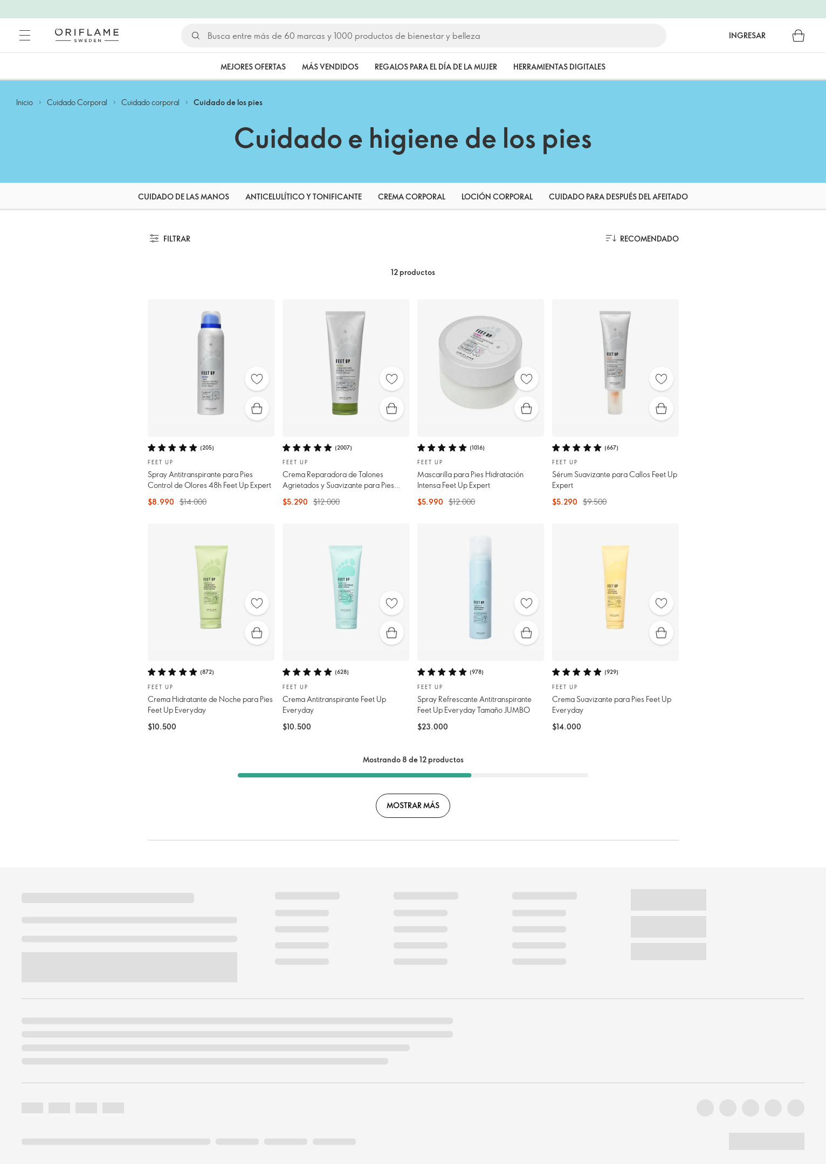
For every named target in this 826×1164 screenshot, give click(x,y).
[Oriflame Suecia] (86, 35)
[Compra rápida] (257, 408)
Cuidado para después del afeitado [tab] (618, 196)
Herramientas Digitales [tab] (559, 66)
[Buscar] (436, 36)
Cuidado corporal (150, 102)
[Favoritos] (257, 379)
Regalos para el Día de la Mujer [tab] (436, 66)
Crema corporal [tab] (411, 196)
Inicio (24, 102)
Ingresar (747, 35)
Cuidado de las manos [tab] (183, 196)
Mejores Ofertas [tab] (253, 66)
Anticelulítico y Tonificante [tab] (303, 196)
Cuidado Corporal (77, 102)
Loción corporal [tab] (497, 196)
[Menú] (24, 35)
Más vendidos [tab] (330, 66)
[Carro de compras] (798, 35)
